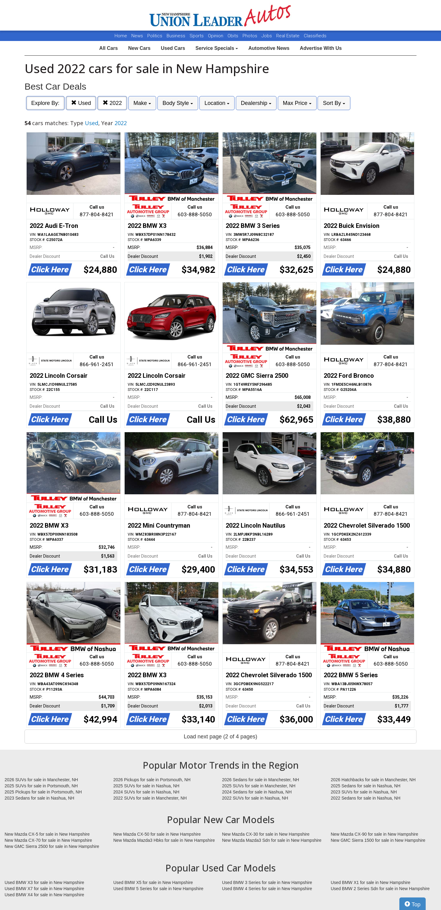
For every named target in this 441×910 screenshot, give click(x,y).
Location (217, 103)
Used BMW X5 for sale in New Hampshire (153, 882)
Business (177, 36)
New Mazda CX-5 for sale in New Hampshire (47, 834)
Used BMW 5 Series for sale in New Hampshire (158, 888)
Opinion (216, 36)
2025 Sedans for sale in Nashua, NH (365, 785)
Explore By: (45, 103)
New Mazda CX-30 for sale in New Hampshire (266, 834)
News (137, 36)
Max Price (297, 103)
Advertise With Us (321, 48)
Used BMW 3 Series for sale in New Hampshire (267, 882)
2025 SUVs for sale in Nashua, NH (146, 785)
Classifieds (315, 36)
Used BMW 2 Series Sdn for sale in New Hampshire (380, 888)
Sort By (334, 103)
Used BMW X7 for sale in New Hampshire (44, 888)
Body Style (178, 103)
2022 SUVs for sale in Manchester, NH (150, 798)
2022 (112, 103)
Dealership (256, 103)
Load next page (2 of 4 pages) (220, 737)
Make (142, 103)
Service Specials (216, 48)
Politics (154, 36)
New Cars (139, 48)
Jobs (267, 36)
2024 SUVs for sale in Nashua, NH (146, 791)
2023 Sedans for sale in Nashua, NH (39, 798)
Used (81, 103)
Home (121, 36)
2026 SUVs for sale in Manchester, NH (41, 779)
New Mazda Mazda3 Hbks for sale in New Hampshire (164, 840)
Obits (233, 36)
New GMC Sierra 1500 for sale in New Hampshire (378, 840)
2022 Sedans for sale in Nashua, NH (365, 798)
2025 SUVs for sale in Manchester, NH (259, 785)
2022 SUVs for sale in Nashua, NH (255, 798)
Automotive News (268, 48)
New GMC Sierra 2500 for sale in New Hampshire (52, 846)
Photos (250, 36)
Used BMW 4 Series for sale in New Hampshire (267, 888)
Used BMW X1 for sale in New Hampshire (370, 882)
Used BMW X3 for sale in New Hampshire (44, 882)
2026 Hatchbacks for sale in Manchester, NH (373, 779)
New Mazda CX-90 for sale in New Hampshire (374, 834)
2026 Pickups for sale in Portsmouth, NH (151, 779)
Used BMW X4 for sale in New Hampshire (44, 894)
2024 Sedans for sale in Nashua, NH (257, 791)
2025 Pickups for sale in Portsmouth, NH (43, 791)
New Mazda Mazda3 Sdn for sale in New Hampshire (271, 840)
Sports (197, 36)
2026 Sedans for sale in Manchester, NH (260, 779)
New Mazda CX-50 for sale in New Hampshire (157, 834)
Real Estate (288, 36)
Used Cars (173, 48)
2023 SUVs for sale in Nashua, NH (364, 791)
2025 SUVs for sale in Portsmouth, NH (41, 785)
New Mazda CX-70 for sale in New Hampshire (48, 840)
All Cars (108, 48)
